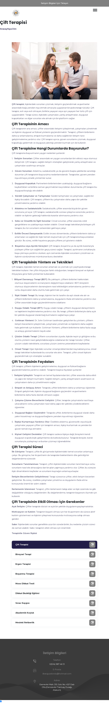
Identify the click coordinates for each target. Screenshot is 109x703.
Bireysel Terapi (55, 554)
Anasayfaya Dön (8, 29)
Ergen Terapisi (55, 564)
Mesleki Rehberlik (55, 623)
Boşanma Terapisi (55, 574)
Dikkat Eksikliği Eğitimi (55, 593)
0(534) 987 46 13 (57, 664)
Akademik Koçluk (55, 613)
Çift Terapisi (55, 545)
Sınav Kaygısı (55, 603)
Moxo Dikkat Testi (55, 584)
